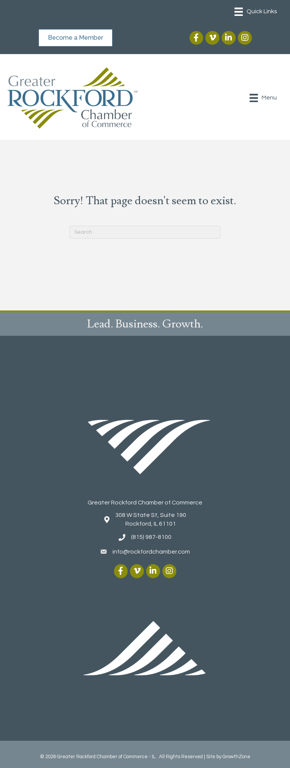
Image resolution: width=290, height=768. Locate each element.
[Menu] (255, 12)
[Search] (145, 232)
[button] (76, 37)
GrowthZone (236, 756)
